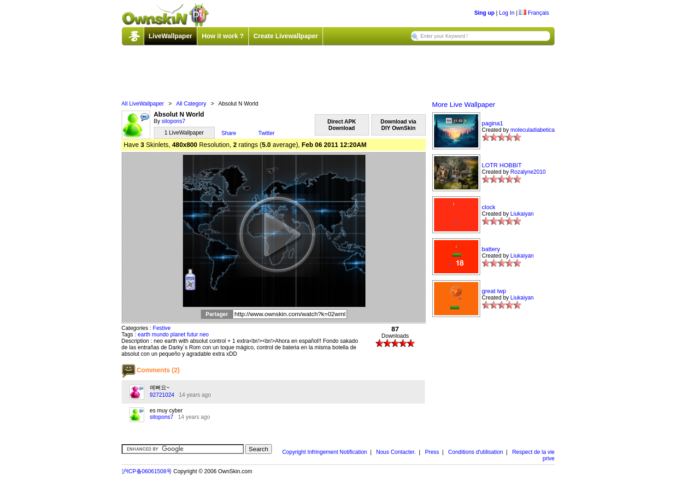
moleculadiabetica (533, 130)
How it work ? (223, 36)
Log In (506, 13)
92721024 (162, 395)
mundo (160, 334)
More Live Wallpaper (463, 104)
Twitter (267, 133)
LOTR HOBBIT (502, 165)
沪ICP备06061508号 (147, 471)
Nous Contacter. (396, 452)
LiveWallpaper (170, 36)
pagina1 (492, 123)
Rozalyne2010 (528, 172)
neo (204, 334)
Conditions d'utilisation (475, 452)
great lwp (494, 291)
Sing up (484, 13)
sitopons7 (173, 121)
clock (489, 207)
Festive (162, 328)
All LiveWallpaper (143, 103)
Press (432, 452)
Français (534, 13)
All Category (191, 103)
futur (192, 334)
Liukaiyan (522, 214)
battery (491, 249)
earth (144, 334)
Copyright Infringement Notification (324, 452)
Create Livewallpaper (285, 36)
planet (178, 334)
